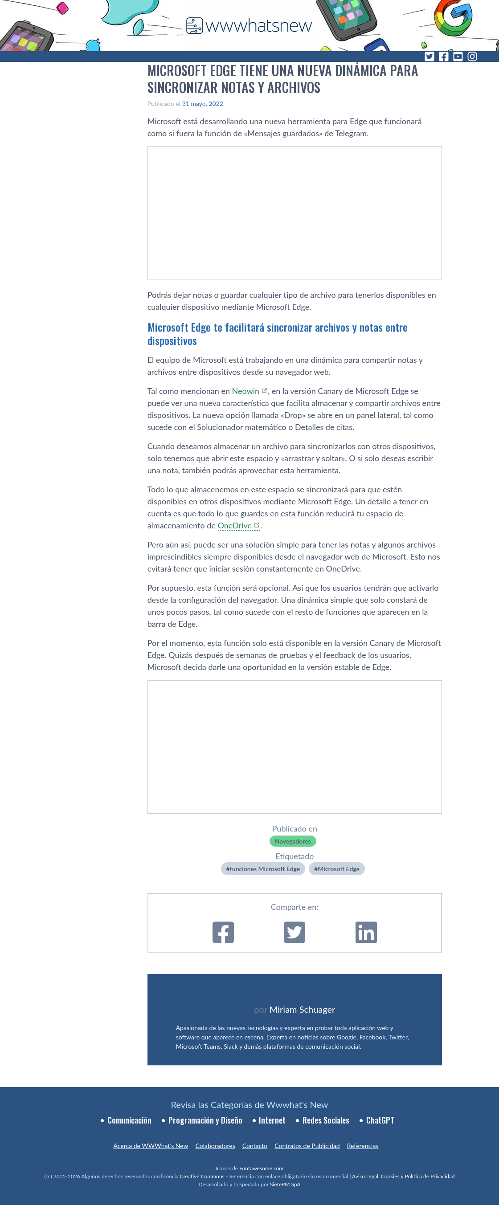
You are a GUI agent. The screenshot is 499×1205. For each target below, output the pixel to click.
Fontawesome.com (261, 1168)
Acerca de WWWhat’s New (150, 1145)
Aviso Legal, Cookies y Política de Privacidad (403, 1176)
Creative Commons (202, 1176)
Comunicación (129, 1120)
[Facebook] (443, 56)
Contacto (254, 1145)
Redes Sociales (326, 1120)
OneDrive (235, 525)
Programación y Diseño (205, 1120)
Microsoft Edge (339, 868)
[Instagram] (472, 56)
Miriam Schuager (302, 1009)
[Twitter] (429, 56)
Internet (272, 1120)
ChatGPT (380, 1120)
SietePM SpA (285, 1184)
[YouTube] (458, 56)
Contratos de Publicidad (306, 1145)
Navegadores (293, 841)
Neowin (246, 391)
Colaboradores (215, 1145)
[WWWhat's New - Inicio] (249, 25)
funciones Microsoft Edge (265, 868)
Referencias (363, 1145)
